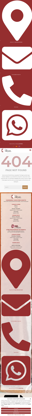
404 (16, 161)
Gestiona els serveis (5, 406)
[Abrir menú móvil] (30, 150)
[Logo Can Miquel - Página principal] (6, 150)
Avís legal (23, 414)
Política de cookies (10, 414)
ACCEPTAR (16, 408)
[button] (30, 398)
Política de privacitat (17, 414)
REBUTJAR (16, 410)
